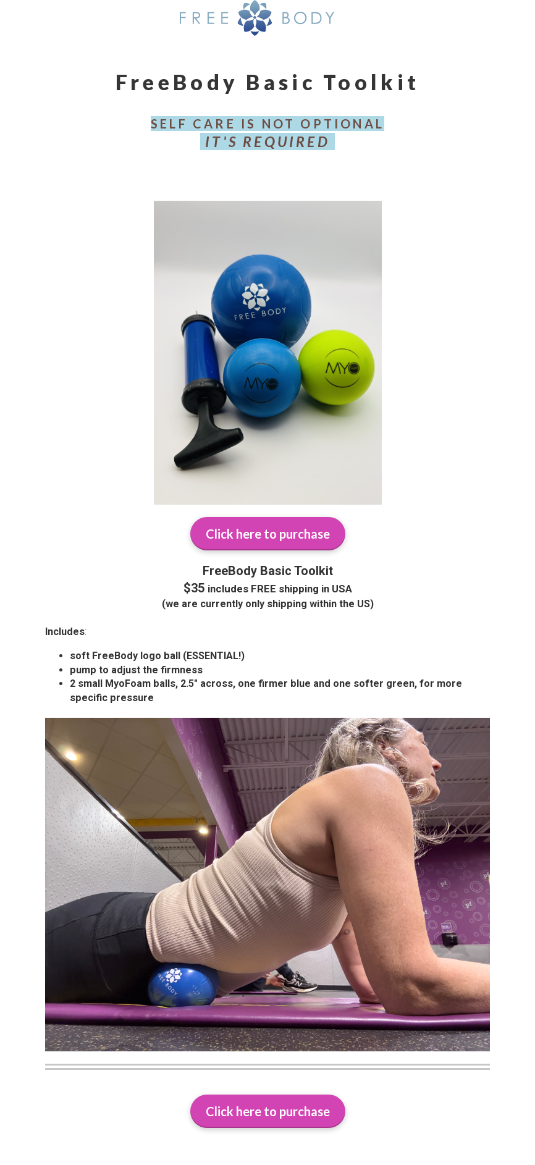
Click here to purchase (268, 533)
